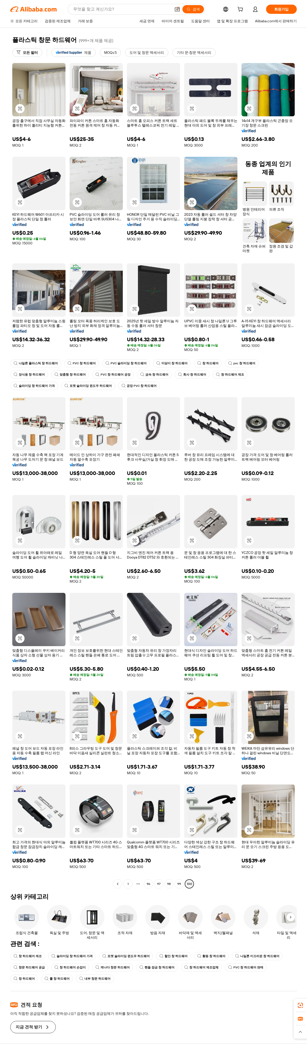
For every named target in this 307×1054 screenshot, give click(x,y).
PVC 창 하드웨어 (82, 363)
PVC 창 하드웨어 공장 (112, 375)
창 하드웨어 (207, 363)
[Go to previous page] (117, 883)
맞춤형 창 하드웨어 (70, 375)
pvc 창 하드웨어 (241, 363)
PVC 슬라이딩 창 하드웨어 (126, 363)
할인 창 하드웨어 (173, 956)
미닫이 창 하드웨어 (172, 363)
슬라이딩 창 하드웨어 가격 (34, 386)
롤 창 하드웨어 (57, 979)
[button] (177, 9)
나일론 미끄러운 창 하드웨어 (257, 956)
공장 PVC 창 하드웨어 (139, 386)
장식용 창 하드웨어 (29, 375)
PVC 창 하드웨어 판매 (245, 967)
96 (148, 884)
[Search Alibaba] (121, 9)
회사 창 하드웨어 (192, 375)
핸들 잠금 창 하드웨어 (156, 967)
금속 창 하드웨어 (154, 375)
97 (158, 884)
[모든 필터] (27, 52)
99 (179, 884)
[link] (300, 1005)
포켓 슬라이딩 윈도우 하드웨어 (88, 386)
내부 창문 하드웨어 (95, 979)
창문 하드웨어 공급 (29, 967)
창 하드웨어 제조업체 (201, 967)
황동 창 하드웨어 (211, 956)
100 (189, 884)
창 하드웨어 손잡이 (70, 967)
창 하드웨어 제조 (230, 375)
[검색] (193, 9)
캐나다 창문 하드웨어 (112, 967)
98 (169, 884)
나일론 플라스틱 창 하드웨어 (36, 363)
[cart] (241, 10)
